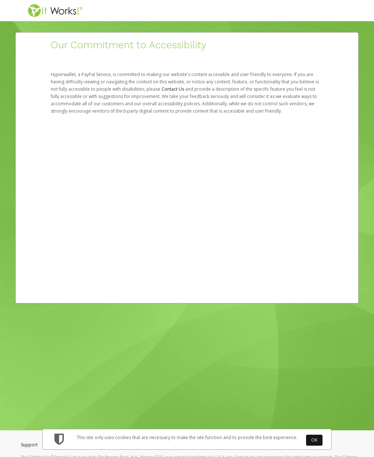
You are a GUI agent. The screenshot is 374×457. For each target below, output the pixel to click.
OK (314, 440)
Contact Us (173, 89)
